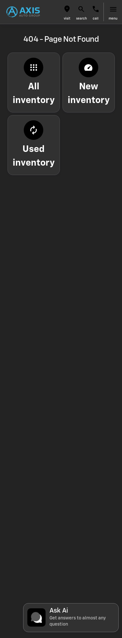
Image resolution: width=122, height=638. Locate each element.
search (81, 18)
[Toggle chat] (71, 617)
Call (96, 18)
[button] (67, 12)
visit (67, 18)
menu (113, 18)
